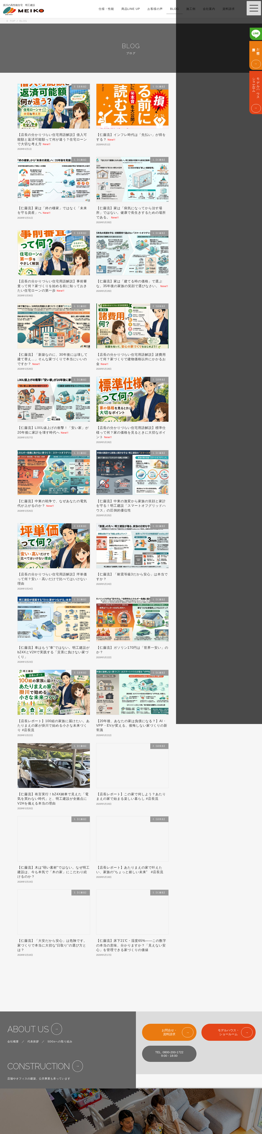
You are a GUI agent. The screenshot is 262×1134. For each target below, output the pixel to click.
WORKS (133, 1107)
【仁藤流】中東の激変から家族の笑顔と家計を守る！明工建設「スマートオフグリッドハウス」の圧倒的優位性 (131, 505)
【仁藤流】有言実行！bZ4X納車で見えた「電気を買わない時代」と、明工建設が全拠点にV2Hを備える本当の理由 (53, 798)
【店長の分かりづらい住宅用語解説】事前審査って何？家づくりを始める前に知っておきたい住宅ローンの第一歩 (52, 286)
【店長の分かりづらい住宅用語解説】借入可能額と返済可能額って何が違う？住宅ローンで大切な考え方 (52, 139)
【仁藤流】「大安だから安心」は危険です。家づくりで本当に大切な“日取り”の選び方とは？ (52, 945)
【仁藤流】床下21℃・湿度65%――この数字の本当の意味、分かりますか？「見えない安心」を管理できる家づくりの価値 (131, 945)
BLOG (131, 1125)
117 (101, 972)
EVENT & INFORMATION (182, 1089)
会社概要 (13, 1018)
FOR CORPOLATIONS (180, 1116)
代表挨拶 (33, 1018)
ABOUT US (28, 1006)
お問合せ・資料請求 (169, 1008)
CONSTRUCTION (38, 1043)
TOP (130, 1080)
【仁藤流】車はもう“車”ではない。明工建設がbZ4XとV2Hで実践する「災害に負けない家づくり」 (53, 652)
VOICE (132, 1116)
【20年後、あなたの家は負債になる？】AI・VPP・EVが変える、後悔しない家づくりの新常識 (131, 725)
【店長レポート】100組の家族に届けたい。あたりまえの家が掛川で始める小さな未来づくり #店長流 (53, 725)
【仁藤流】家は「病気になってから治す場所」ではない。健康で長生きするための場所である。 (131, 212)
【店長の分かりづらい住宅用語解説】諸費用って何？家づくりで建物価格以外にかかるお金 (131, 359)
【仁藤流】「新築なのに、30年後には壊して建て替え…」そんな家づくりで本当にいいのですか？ (52, 359)
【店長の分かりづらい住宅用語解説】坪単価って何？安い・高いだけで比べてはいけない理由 (52, 579)
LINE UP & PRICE (139, 1098)
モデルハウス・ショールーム (228, 1008)
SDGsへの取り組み (59, 1018)
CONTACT (173, 1107)
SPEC (131, 1089)
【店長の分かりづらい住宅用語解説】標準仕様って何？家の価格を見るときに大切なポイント (131, 432)
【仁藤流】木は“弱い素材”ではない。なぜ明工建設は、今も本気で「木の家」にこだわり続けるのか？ (53, 872)
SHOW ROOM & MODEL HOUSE (187, 1080)
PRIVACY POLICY (178, 1125)
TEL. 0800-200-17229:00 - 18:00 (169, 1030)
